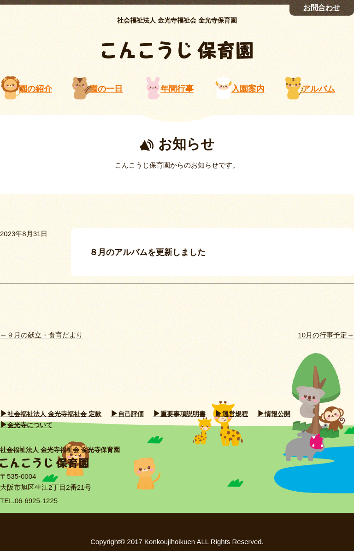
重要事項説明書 (183, 414)
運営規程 (235, 414)
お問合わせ (321, 8)
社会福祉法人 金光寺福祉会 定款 (54, 414)
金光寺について (30, 425)
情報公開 (277, 414)
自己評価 (131, 414)
